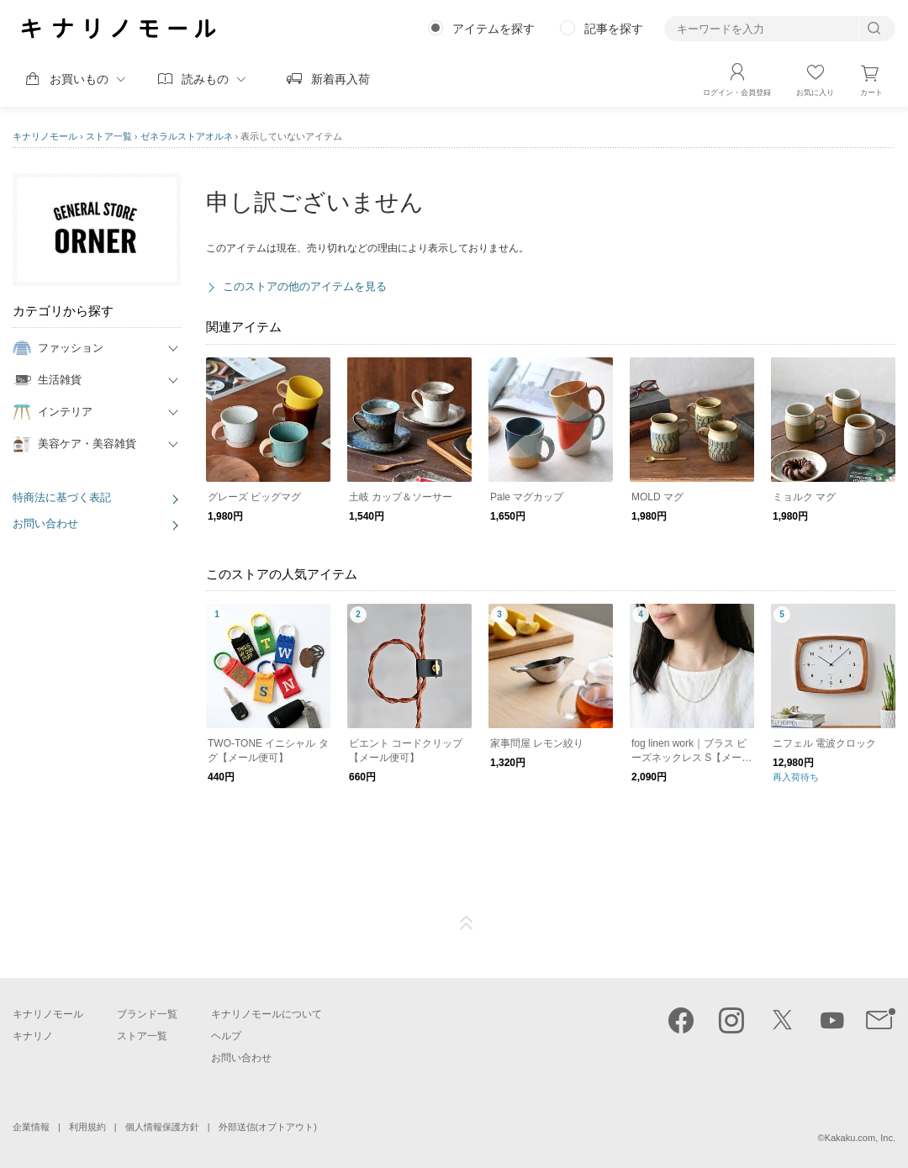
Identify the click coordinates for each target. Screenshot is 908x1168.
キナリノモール (45, 136)
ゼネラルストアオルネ (186, 136)
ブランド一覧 (147, 1014)
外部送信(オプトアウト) (268, 1127)
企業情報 (31, 1127)
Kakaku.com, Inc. (860, 1138)
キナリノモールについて (266, 1014)
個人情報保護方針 (162, 1127)
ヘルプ (226, 1036)
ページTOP (466, 923)
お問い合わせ (45, 523)
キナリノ (33, 1036)
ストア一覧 (109, 136)
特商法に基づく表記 (62, 497)
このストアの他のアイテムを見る (305, 286)
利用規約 (87, 1127)
